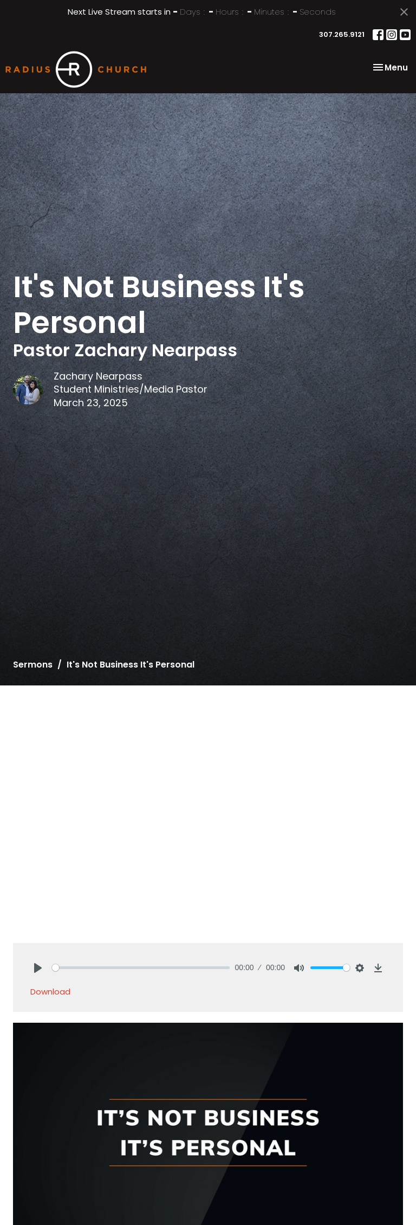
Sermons (33, 664)
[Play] (38, 968)
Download (50, 991)
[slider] (141, 968)
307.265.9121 (342, 34)
